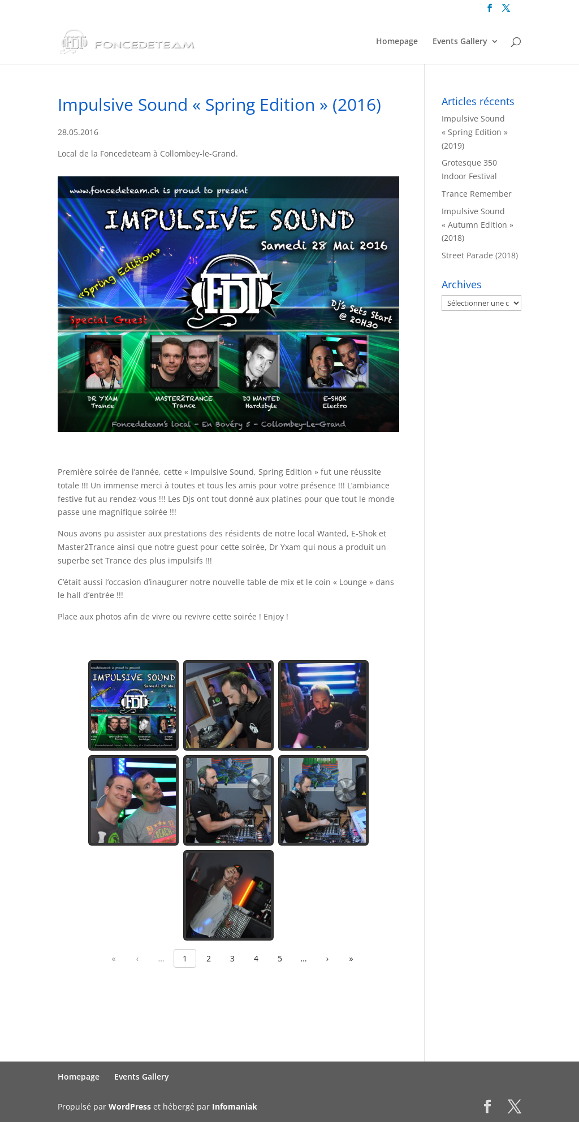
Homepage (397, 41)
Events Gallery (460, 41)
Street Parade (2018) (480, 255)
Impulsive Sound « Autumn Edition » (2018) (477, 225)
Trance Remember (477, 193)
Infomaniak (234, 1106)
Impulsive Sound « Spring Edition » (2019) (475, 132)
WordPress (130, 1106)
